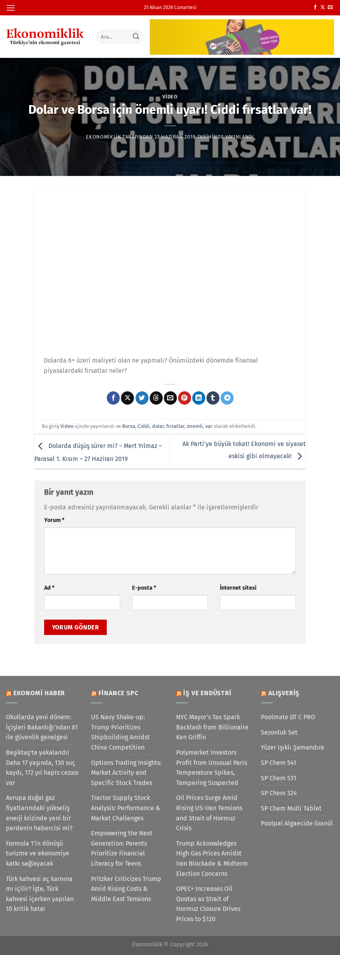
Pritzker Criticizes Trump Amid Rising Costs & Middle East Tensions (126, 889)
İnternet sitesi (238, 588)
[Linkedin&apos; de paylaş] (198, 398)
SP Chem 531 (278, 778)
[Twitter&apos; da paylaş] (142, 398)
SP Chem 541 (278, 762)
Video (169, 97)
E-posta (144, 588)
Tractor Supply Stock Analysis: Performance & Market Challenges (125, 808)
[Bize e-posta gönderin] (330, 7)
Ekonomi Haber (39, 693)
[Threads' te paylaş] (156, 398)
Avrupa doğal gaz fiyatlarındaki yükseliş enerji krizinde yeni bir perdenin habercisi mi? (39, 813)
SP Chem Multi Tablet (291, 808)
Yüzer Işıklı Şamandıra (292, 747)
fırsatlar (175, 426)
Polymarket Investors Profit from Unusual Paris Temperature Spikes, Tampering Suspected (211, 768)
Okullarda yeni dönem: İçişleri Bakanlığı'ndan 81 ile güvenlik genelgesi (42, 727)
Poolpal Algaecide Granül (297, 823)
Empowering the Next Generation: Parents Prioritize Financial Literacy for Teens (121, 848)
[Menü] (10, 7)
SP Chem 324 (279, 793)
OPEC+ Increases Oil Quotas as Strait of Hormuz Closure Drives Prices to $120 (208, 904)
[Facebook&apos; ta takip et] (315, 7)
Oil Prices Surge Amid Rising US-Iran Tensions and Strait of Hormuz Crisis (209, 813)
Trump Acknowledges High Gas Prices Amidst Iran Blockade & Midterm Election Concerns (212, 858)
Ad (49, 588)
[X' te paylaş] (127, 398)
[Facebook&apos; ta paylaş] (113, 398)
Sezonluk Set (279, 732)
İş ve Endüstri (207, 693)
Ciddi (143, 426)
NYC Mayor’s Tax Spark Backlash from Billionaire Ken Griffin (212, 727)
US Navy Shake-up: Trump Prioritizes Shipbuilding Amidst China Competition (120, 732)
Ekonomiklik (103, 137)
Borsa (128, 426)
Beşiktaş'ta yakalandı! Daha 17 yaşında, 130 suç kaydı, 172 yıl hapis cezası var (42, 768)
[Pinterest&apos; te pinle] (184, 398)
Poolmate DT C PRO (288, 717)
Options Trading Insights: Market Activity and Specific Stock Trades (126, 773)
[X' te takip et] (322, 7)
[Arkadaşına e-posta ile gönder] (170, 398)
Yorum (54, 520)
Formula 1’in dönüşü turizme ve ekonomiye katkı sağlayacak (37, 853)
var (208, 426)
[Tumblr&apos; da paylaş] (212, 398)
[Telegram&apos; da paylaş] (227, 398)
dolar (158, 426)
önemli (195, 426)
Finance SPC (118, 693)
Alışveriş (283, 693)
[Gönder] (136, 36)
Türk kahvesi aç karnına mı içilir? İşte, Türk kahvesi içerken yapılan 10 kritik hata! (40, 894)
